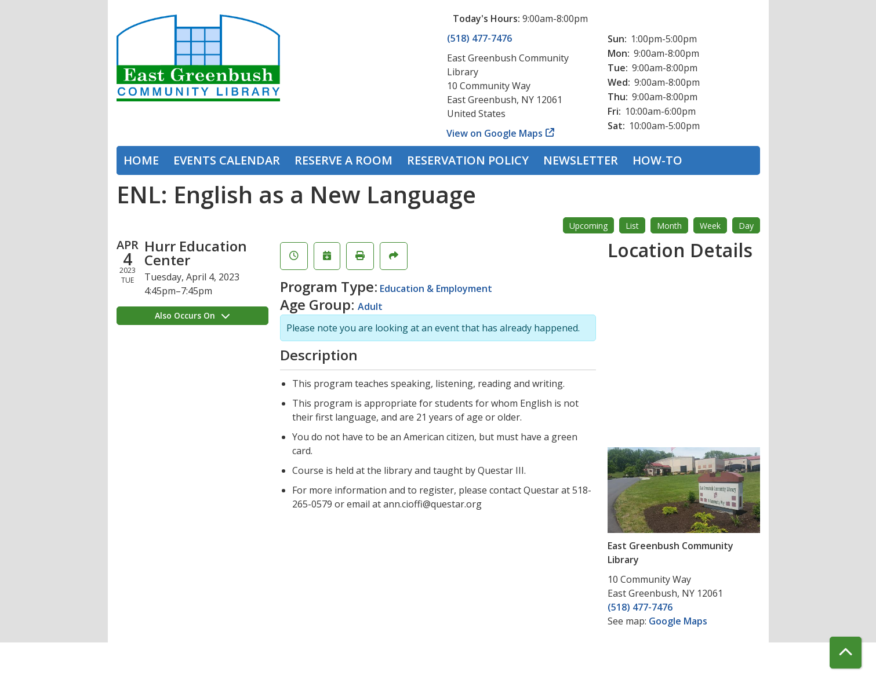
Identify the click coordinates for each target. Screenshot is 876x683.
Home (141, 160)
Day (746, 225)
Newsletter (580, 160)
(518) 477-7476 (479, 38)
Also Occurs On (192, 315)
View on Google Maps (495, 133)
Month (669, 225)
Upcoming (588, 225)
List (632, 225)
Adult (370, 306)
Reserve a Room (343, 160)
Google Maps (678, 621)
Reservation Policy (468, 160)
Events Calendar (226, 160)
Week (710, 225)
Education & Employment (436, 288)
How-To (657, 160)
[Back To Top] (846, 653)
